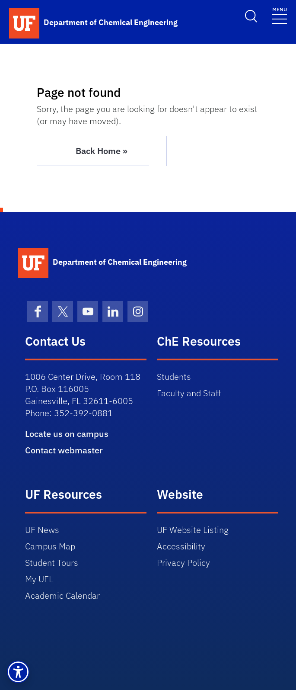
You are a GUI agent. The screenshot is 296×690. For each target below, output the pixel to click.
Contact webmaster (64, 450)
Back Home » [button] (101, 151)
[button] (18, 672)
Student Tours (51, 562)
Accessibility (181, 546)
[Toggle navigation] (279, 15)
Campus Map (50, 546)
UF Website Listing (193, 530)
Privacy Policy (183, 562)
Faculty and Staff (189, 393)
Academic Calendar (62, 595)
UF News (42, 530)
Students (174, 376)
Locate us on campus (66, 434)
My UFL (39, 579)
